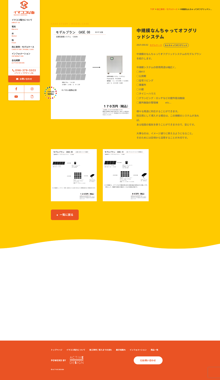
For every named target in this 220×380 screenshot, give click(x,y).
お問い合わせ (24, 71)
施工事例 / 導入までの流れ (100, 349)
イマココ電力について (24, 13)
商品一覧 (154, 349)
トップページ (56, 349)
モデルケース (156, 45)
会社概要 (24, 53)
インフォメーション (24, 47)
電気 (24, 20)
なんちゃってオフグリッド (176, 45)
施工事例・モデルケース (24, 40)
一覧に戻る (64, 214)
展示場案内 (120, 349)
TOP (152, 9)
